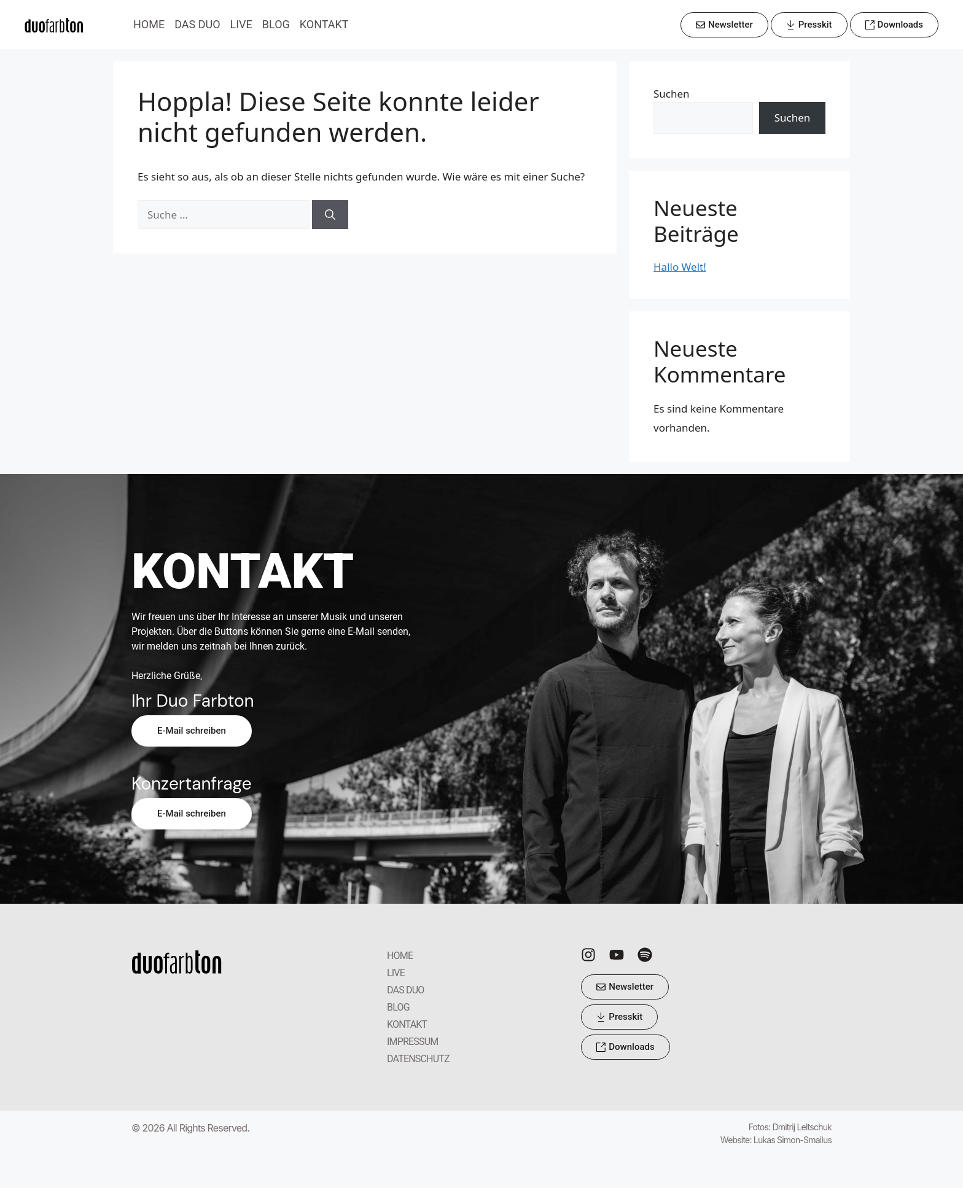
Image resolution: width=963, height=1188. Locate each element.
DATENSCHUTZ (418, 1059)
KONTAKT (324, 24)
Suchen (671, 94)
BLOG (276, 24)
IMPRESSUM (413, 1041)
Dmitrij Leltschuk (802, 1127)
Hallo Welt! (679, 267)
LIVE (241, 24)
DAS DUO (197, 24)
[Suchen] (330, 215)
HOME (149, 24)
